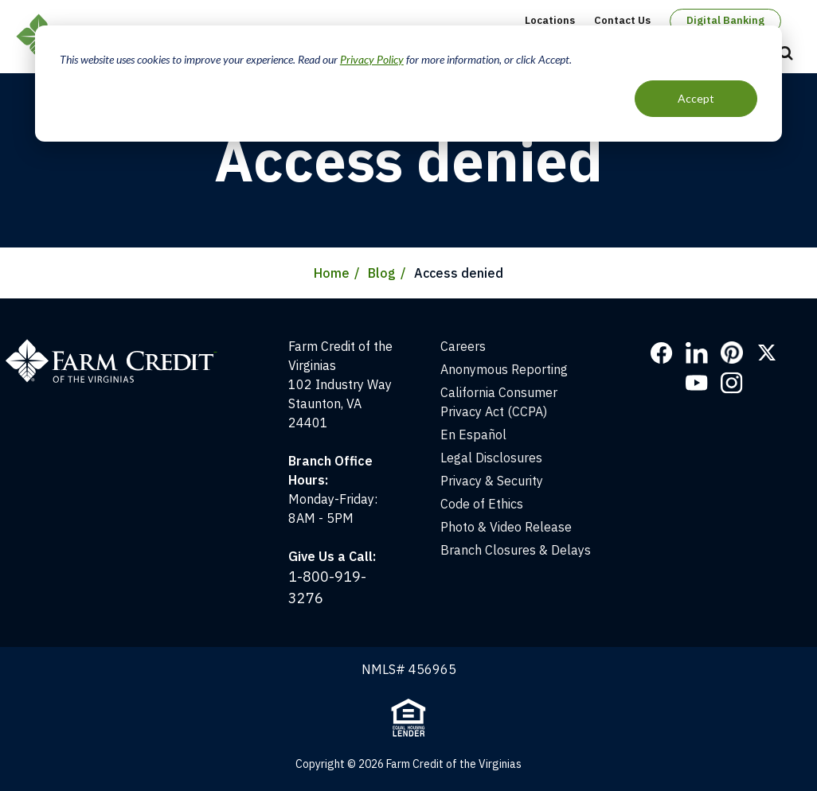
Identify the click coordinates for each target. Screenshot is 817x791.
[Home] (119, 346)
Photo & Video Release (506, 527)
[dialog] (408, 83)
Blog (382, 273)
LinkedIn (697, 352)
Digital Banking (725, 20)
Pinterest (732, 352)
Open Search (786, 54)
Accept (696, 98)
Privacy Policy (372, 59)
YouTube (697, 383)
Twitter (767, 352)
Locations (550, 20)
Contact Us (622, 20)
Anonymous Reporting (504, 369)
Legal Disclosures (491, 458)
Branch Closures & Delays (515, 550)
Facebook (662, 352)
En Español (473, 434)
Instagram (732, 383)
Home (332, 273)
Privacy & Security (491, 481)
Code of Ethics (481, 504)
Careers (463, 346)
